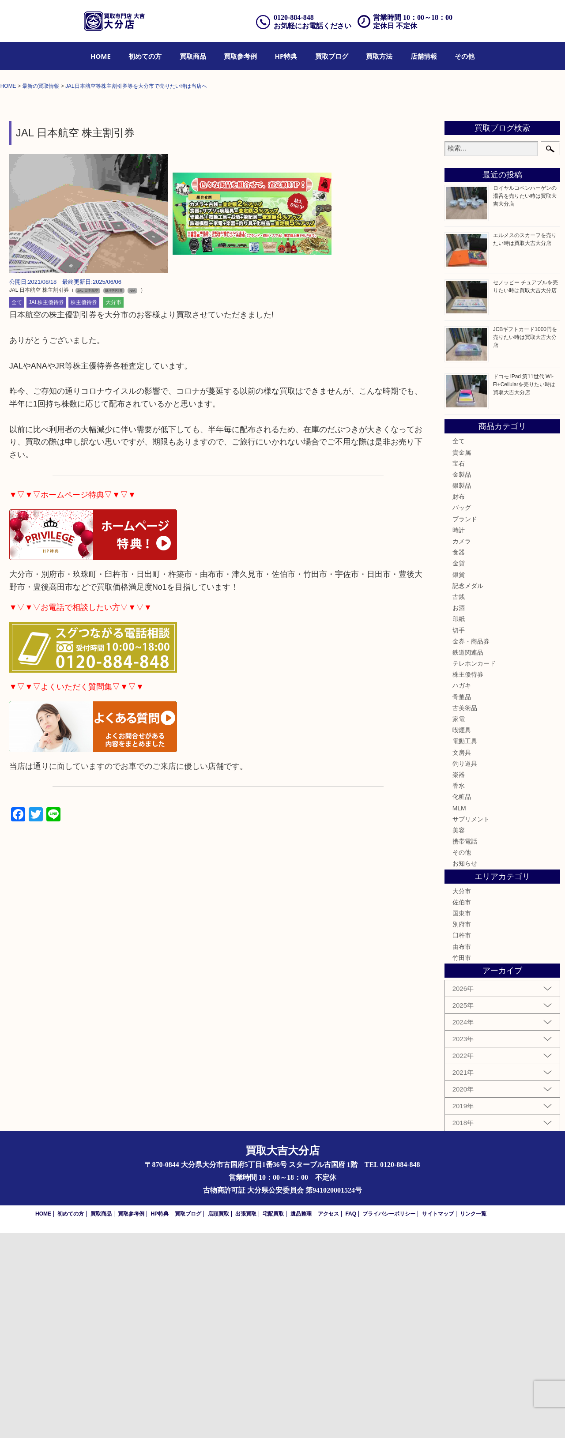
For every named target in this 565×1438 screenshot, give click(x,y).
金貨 (458, 768)
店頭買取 (218, 1419)
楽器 (458, 979)
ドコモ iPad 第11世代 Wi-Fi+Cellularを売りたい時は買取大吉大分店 (524, 589)
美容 (458, 1035)
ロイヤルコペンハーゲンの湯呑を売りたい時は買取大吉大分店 (525, 401)
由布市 (461, 1151)
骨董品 (461, 901)
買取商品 (193, 56)
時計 (458, 734)
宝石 (458, 668)
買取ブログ (331, 56)
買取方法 (379, 56)
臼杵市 (461, 1140)
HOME (100, 56)
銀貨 (458, 779)
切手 (458, 835)
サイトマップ (438, 1419)
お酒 (458, 812)
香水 (458, 990)
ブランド (464, 723)
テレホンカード (474, 868)
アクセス (328, 1419)
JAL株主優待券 (46, 507)
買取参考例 (240, 56)
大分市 (113, 507)
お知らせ (464, 1068)
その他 (465, 56)
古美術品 (464, 912)
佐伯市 (461, 1106)
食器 (458, 757)
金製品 (461, 679)
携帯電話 (464, 1046)
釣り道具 (464, 968)
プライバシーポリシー (388, 1419)
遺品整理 (301, 1419)
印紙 (458, 824)
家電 (458, 923)
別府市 (461, 1129)
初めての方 (145, 56)
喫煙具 (461, 935)
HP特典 (286, 56)
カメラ (461, 745)
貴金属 (461, 657)
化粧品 (461, 1001)
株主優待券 (84, 507)
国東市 (461, 1118)
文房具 (461, 957)
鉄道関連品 (467, 857)
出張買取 (245, 1419)
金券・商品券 (471, 846)
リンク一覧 (473, 1419)
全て (16, 507)
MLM (459, 1012)
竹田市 (461, 1162)
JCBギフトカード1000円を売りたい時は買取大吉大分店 (525, 542)
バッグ (461, 712)
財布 (458, 701)
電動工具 (464, 946)
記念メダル (467, 790)
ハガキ (461, 890)
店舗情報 (424, 56)
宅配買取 (273, 1419)
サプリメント (471, 1024)
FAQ (350, 1419)
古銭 (458, 801)
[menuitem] (100, 56)
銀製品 (461, 690)
